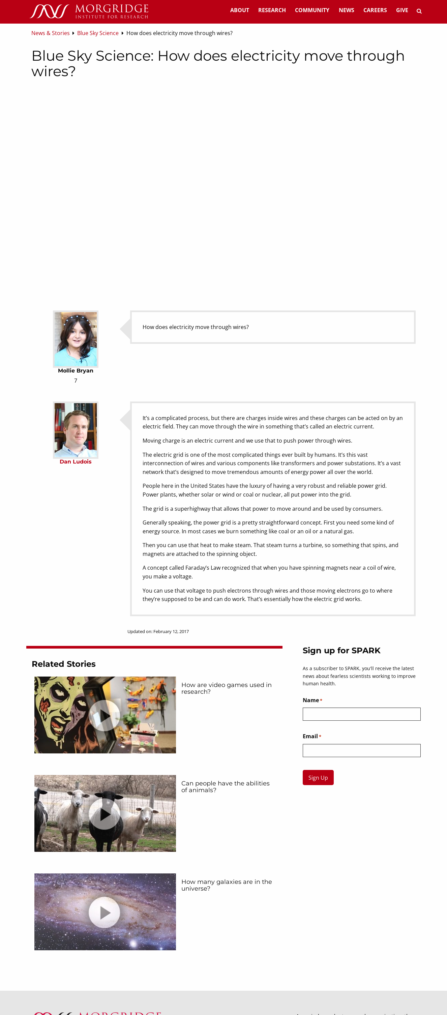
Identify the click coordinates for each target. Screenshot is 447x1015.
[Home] (88, 12)
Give (402, 10)
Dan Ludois (76, 461)
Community (312, 10)
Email (312, 737)
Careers (375, 10)
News (346, 10)
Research (272, 10)
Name (312, 700)
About (239, 10)
